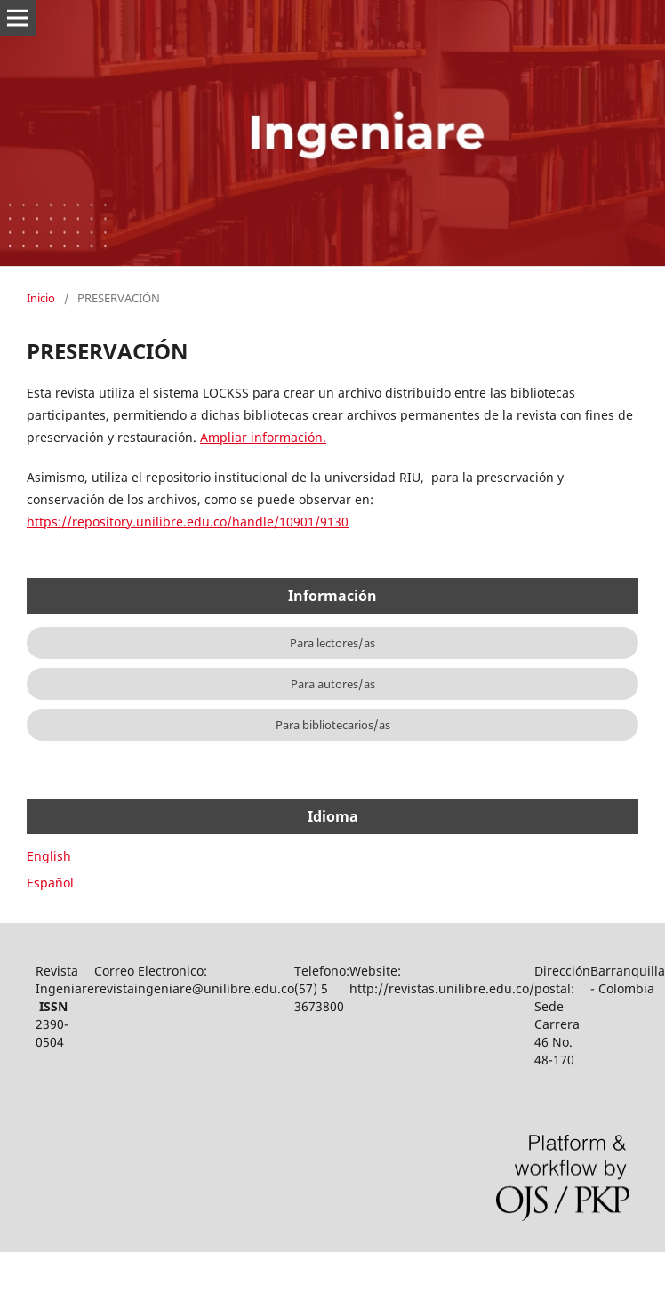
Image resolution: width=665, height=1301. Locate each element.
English (49, 855)
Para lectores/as (332, 643)
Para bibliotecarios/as (333, 725)
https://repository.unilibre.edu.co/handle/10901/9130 (188, 521)
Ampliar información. (263, 437)
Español (50, 882)
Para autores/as (333, 684)
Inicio (41, 298)
